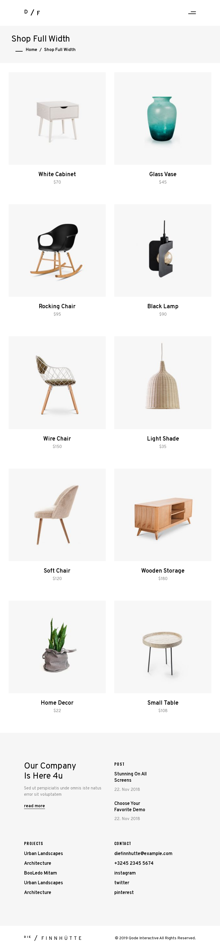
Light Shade (163, 439)
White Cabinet (57, 174)
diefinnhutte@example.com (143, 854)
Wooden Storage (162, 571)
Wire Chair (57, 439)
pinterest (124, 893)
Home (31, 50)
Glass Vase (162, 174)
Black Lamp (162, 307)
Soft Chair (57, 571)
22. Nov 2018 (127, 790)
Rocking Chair (57, 307)
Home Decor (57, 703)
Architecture (37, 863)
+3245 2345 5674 (134, 863)
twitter (121, 883)
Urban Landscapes (43, 854)
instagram (125, 873)
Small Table (163, 703)
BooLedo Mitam (40, 873)
